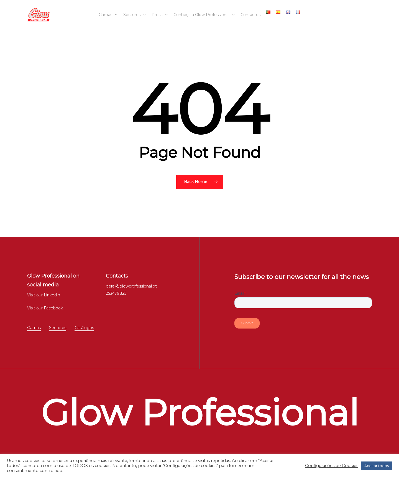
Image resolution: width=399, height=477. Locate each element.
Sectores (57, 327)
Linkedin (52, 295)
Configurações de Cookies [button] (331, 465)
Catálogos (84, 327)
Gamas (34, 327)
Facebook (53, 308)
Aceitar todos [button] (376, 465)
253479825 (116, 293)
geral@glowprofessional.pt (131, 286)
